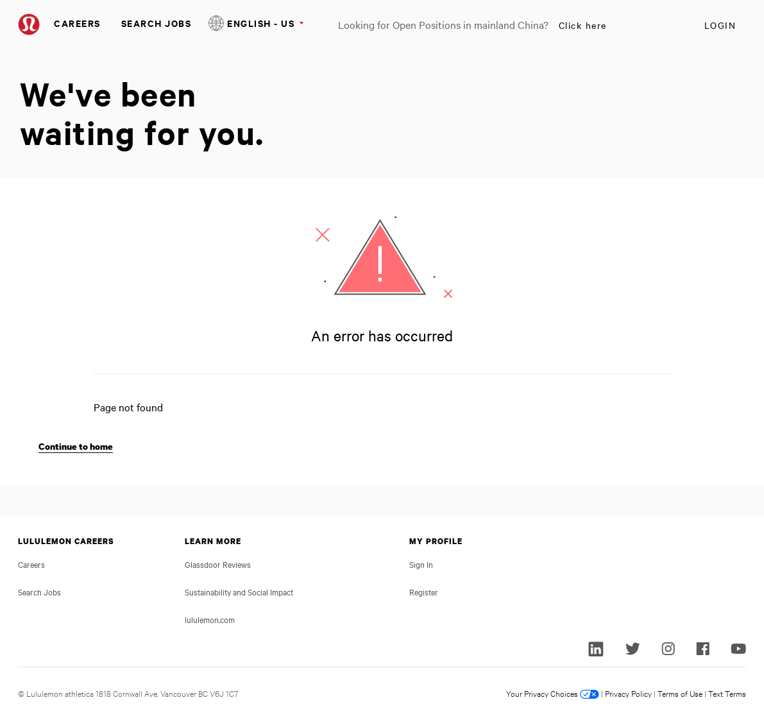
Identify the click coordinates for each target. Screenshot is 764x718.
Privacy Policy (628, 693)
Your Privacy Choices (552, 693)
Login (720, 25)
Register (423, 591)
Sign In (421, 564)
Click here (583, 25)
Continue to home (75, 446)
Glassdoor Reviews (218, 564)
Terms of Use (680, 693)
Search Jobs (156, 23)
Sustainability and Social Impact (239, 591)
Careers (77, 23)
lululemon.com (210, 619)
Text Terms (727, 693)
